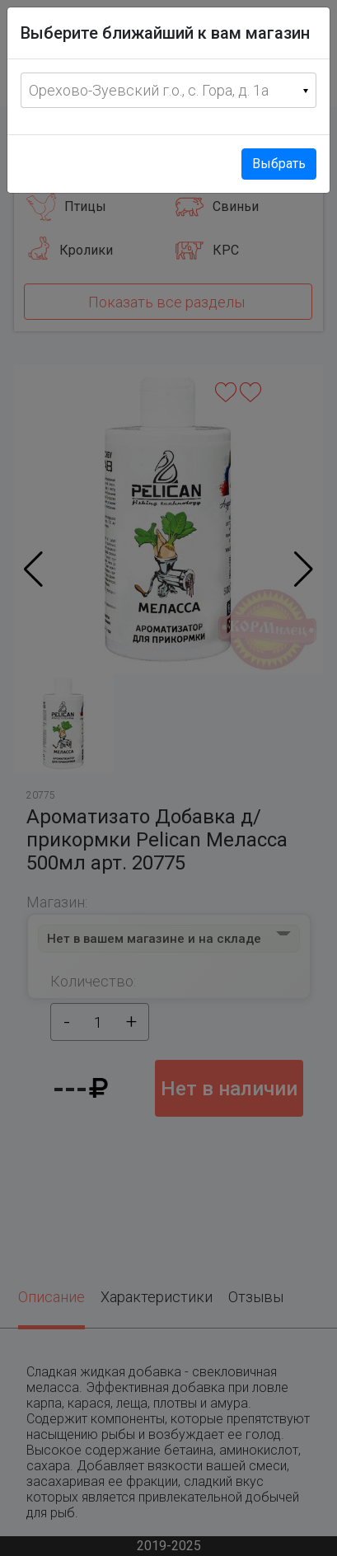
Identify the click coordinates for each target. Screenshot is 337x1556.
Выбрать (279, 163)
